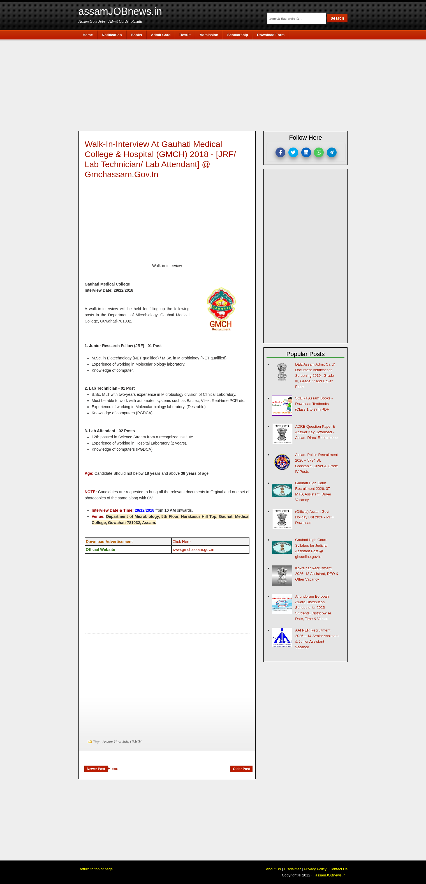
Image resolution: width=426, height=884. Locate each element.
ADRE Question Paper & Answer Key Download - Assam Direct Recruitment (316, 432)
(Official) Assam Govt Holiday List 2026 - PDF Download (314, 517)
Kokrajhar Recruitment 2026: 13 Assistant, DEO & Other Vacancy (316, 573)
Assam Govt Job (115, 742)
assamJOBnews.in (120, 11)
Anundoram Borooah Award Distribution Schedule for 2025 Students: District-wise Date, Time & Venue (313, 607)
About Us (273, 869)
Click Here (181, 541)
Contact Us (339, 869)
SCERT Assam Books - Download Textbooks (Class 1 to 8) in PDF (314, 403)
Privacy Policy (315, 869)
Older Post (241, 769)
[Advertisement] (215, 85)
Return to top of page (95, 869)
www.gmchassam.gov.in (193, 549)
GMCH (136, 742)
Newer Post (96, 769)
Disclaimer (292, 869)
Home (113, 768)
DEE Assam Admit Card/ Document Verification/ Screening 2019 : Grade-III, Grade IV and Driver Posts (315, 375)
